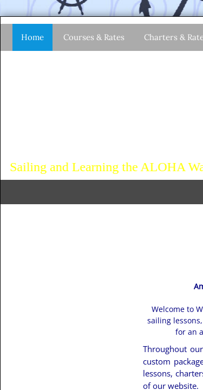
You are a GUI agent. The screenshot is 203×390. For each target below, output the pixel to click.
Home (32, 37)
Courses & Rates (94, 37)
